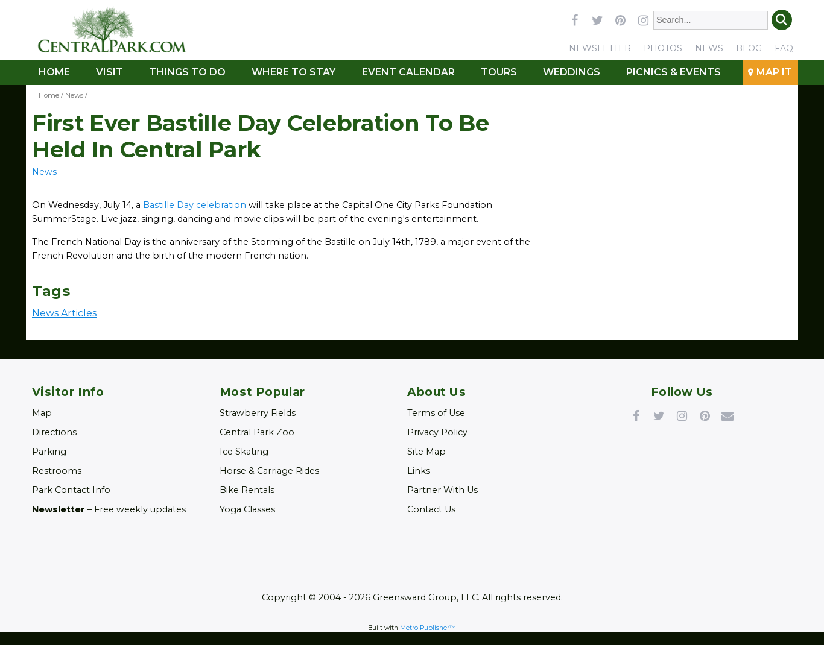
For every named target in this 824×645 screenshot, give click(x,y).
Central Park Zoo (257, 432)
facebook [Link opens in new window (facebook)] (574, 20)
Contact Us (431, 509)
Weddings (571, 72)
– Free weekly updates (109, 509)
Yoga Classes (247, 509)
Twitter (658, 415)
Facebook (636, 415)
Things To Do (187, 72)
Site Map (426, 451)
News (709, 48)
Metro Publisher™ (428, 628)
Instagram (681, 415)
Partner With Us (442, 490)
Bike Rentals (247, 490)
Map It (774, 72)
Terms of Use (436, 412)
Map (42, 412)
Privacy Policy (437, 432)
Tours (499, 72)
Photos (663, 48)
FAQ (784, 48)
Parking (49, 451)
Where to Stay (293, 72)
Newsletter (600, 48)
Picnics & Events (673, 72)
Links (418, 470)
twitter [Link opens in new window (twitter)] (597, 20)
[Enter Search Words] (711, 20)
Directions (54, 432)
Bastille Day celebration (194, 205)
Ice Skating (244, 451)
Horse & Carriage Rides (269, 470)
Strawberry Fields (258, 412)
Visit (109, 72)
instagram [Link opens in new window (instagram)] (643, 20)
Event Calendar (408, 72)
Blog (749, 48)
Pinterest (704, 415)
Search (782, 20)
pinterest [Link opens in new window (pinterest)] (620, 20)
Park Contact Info (71, 490)
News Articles (64, 313)
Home (54, 72)
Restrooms (56, 470)
